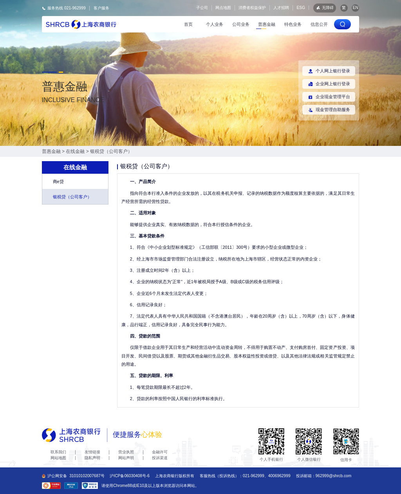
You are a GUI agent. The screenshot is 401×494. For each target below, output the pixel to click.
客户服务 (101, 8)
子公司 (202, 7)
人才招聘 (281, 7)
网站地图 (58, 458)
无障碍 (324, 7)
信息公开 (319, 24)
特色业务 (293, 24)
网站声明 (126, 458)
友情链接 (92, 452)
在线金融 (75, 151)
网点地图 (223, 7)
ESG (301, 7)
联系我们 (58, 452)
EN (355, 7)
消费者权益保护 (252, 7)
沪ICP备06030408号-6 (130, 476)
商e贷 (58, 181)
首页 (188, 24)
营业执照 (126, 452)
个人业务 (214, 24)
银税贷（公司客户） (111, 151)
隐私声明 (92, 458)
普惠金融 (266, 24)
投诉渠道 (160, 458)
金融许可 (160, 452)
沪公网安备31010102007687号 (73, 476)
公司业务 (240, 24)
